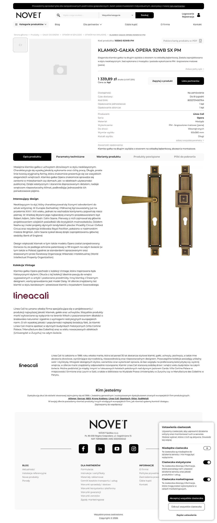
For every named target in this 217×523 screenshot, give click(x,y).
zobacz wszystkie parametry (189, 140)
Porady (26, 480)
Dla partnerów (92, 24)
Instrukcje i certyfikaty (93, 473)
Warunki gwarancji (91, 492)
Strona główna (20, 35)
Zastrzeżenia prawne (150, 477)
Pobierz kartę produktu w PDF (180, 40)
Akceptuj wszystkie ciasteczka (186, 498)
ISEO (88, 398)
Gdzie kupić (131, 24)
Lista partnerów (190, 81)
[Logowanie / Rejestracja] (191, 15)
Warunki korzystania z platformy (98, 488)
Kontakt (197, 24)
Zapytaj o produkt (162, 81)
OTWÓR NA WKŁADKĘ (95, 35)
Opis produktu (32, 156)
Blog (57, 24)
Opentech (125, 398)
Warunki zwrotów (90, 495)
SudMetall (143, 398)
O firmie (165, 24)
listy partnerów (177, 6)
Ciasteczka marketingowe (177, 479)
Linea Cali (114, 398)
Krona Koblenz (100, 398)
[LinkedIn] (100, 448)
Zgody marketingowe (92, 499)
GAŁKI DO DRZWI (51, 35)
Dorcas (81, 398)
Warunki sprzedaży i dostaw (96, 484)
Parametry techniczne (70, 156)
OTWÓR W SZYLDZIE (72, 35)
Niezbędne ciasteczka (175, 447)
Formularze (87, 469)
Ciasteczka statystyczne (176, 462)
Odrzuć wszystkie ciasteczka (186, 506)
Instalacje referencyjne (34, 473)
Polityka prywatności (150, 473)
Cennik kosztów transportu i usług (99, 480)
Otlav (134, 398)
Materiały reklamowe (92, 477)
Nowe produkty (30, 477)
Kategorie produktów (32, 24)
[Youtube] (117, 448)
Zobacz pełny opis (194, 69)
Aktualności (28, 469)
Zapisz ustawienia (187, 515)
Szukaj (145, 15)
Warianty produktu (109, 156)
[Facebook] (83, 448)
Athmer (72, 398)
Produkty (35, 35)
